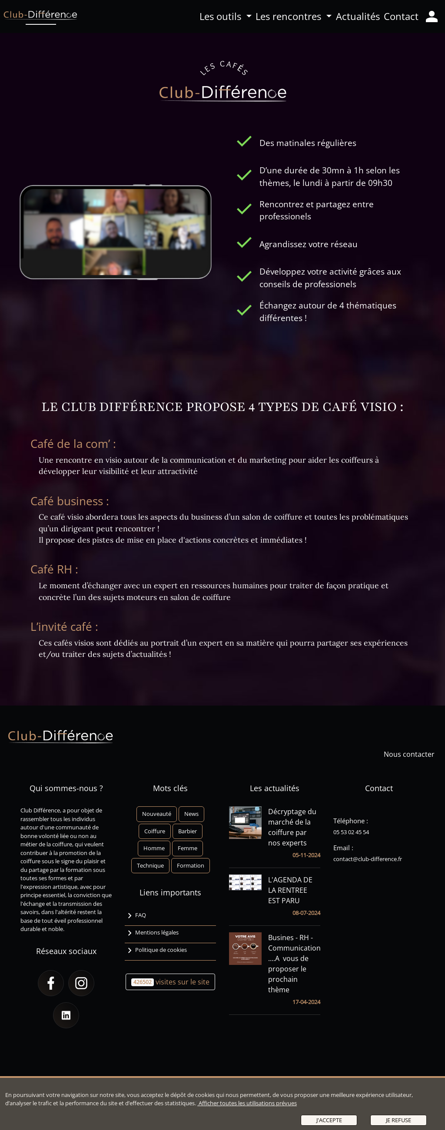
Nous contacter (413, 754)
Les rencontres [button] (290, 16)
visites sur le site (170, 982)
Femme (187, 848)
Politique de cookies (156, 951)
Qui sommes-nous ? (66, 788)
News (191, 814)
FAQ (135, 916)
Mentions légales (152, 933)
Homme (154, 848)
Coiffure (154, 831)
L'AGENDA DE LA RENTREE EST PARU (290, 890)
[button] (51, 983)
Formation (190, 865)
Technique (150, 865)
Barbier (187, 831)
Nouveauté (156, 814)
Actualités (358, 16)
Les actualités (274, 788)
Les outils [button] (221, 16)
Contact (401, 16)
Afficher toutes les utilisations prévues (247, 1103)
